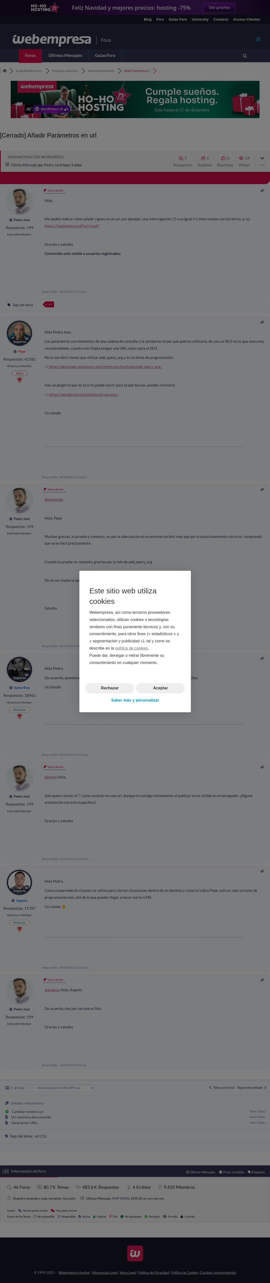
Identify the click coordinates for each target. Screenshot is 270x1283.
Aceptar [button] (160, 688)
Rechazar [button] (109, 688)
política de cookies (131, 648)
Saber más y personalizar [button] (135, 700)
